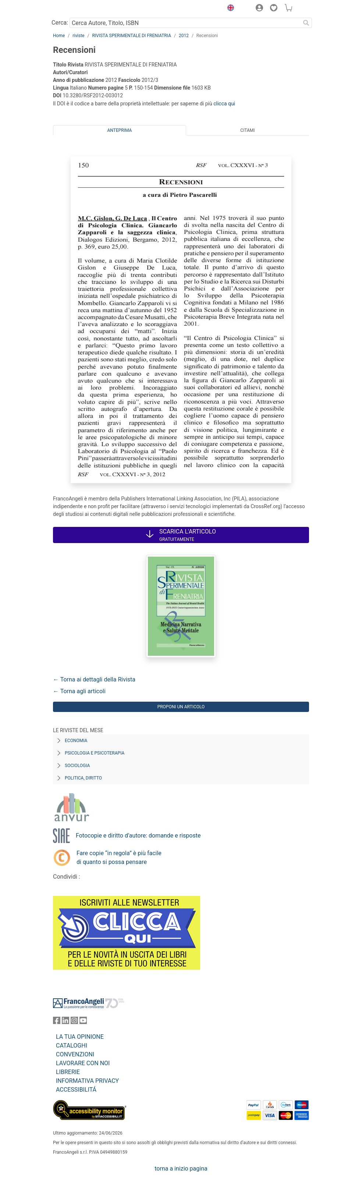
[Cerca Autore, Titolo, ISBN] (185, 23)
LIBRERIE (68, 1071)
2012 (184, 35)
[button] (229, 9)
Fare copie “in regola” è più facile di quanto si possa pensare (119, 857)
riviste (78, 35)
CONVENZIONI (75, 1054)
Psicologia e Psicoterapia (94, 753)
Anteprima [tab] (119, 130)
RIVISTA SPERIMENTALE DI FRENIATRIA (131, 35)
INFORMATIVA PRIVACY (87, 1080)
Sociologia (77, 765)
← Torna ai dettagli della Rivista (94, 679)
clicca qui (224, 103)
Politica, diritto (83, 778)
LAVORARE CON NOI (83, 1063)
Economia (76, 740)
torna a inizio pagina (181, 1168)
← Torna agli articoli (79, 691)
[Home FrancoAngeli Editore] (78, 9)
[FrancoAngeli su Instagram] (74, 1022)
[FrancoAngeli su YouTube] (83, 1022)
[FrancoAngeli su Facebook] (56, 1022)
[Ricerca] (306, 23)
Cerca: (60, 22)
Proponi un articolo (181, 706)
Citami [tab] (247, 130)
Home (59, 35)
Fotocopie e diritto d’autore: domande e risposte (138, 835)
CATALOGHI (71, 1045)
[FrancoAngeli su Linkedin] (65, 1022)
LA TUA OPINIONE (80, 1036)
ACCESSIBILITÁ (76, 1089)
